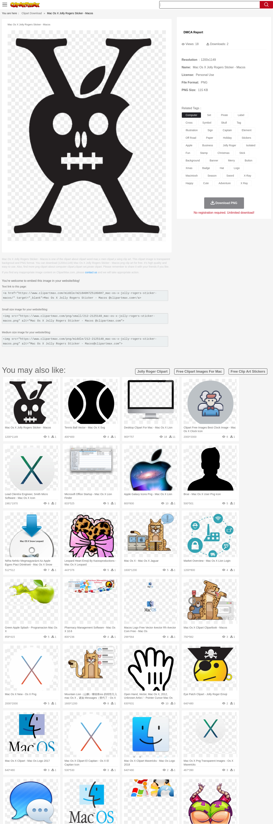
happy (189, 183)
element (246, 130)
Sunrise (152, 783)
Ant (38, 789)
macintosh (192, 175)
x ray (244, 183)
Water (173, 783)
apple (189, 145)
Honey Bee (146, 789)
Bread (177, 806)
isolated (250, 145)
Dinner (151, 806)
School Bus (118, 800)
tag (239, 122)
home (133, 795)
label (241, 115)
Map (128, 800)
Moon (142, 783)
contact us (91, 272)
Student (41, 800)
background (193, 160)
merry (231, 160)
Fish (129, 789)
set (209, 115)
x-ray (247, 175)
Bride (55, 795)
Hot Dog (198, 806)
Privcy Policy (201, 816)
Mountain (163, 783)
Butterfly (61, 789)
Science (161, 800)
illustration (192, 130)
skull (224, 122)
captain (227, 130)
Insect (158, 789)
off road (191, 137)
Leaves (59, 783)
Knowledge (139, 800)
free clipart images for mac (199, 371)
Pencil (94, 800)
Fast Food (78, 806)
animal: (29, 789)
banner (214, 160)
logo (237, 168)
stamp (204, 152)
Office (179, 800)
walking (123, 795)
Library (150, 800)
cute (206, 183)
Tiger (210, 789)
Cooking (187, 806)
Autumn (49, 783)
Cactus (69, 783)
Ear (107, 795)
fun (188, 152)
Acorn (39, 783)
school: (29, 800)
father (161, 795)
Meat (95, 806)
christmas (224, 152)
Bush (181, 783)
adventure (225, 183)
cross (189, 122)
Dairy (49, 806)
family (64, 795)
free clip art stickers (248, 371)
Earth (87, 783)
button (248, 160)
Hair (141, 795)
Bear (45, 789)
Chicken (78, 789)
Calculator (202, 800)
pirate (224, 115)
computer (191, 115)
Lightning (132, 783)
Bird (52, 789)
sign (210, 130)
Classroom (71, 800)
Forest (206, 783)
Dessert (59, 806)
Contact (215, 816)
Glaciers (112, 783)
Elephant (119, 789)
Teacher (52, 800)
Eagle (110, 789)
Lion (166, 789)
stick (242, 152)
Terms (187, 816)
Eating (168, 806)
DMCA (226, 816)
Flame (102, 783)
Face (178, 795)
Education (105, 800)
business (207, 145)
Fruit (88, 806)
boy (154, 795)
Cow (87, 789)
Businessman (86, 795)
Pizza (159, 806)
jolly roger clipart (152, 371)
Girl (147, 795)
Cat (70, 789)
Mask (39, 795)
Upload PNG (240, 816)
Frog (136, 789)
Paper (171, 800)
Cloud (190, 783)
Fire (94, 783)
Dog (94, 789)
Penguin (201, 789)
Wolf (227, 789)
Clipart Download (32, 13)
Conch (78, 783)
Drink (68, 806)
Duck (101, 789)
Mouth (170, 795)
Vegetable (130, 806)
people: (29, 794)
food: (28, 806)
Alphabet (189, 800)
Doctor (99, 795)
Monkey (175, 789)
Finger (187, 795)
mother (73, 795)
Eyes (114, 795)
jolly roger (229, 145)
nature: (29, 783)
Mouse (184, 789)
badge (206, 168)
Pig (192, 789)
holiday (227, 137)
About (177, 816)
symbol (206, 122)
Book (60, 800)
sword (230, 175)
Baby (47, 795)
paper (209, 137)
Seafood (118, 806)
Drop (197, 783)
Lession (213, 800)
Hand (195, 795)
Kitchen (141, 806)
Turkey (219, 789)
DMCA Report (193, 32)
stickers (246, 137)
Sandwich (106, 806)
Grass (122, 783)
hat (222, 168)
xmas (189, 168)
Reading (84, 800)
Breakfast (39, 806)
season (212, 175)
